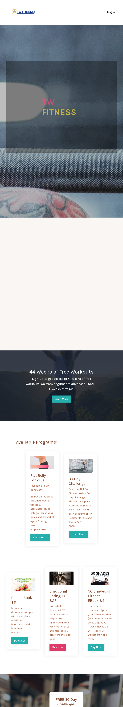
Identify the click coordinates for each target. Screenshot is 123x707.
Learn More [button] (62, 398)
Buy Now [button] (19, 640)
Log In (111, 12)
